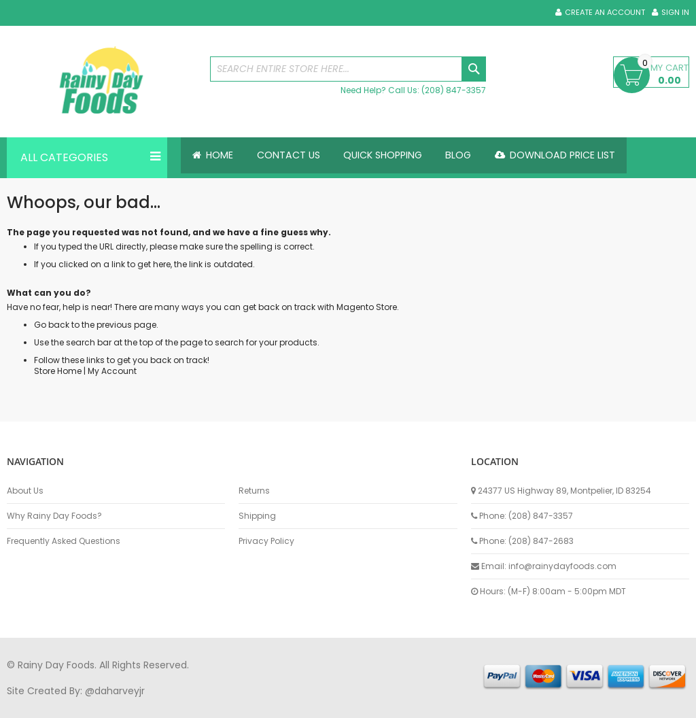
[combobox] (348, 69)
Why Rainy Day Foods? (54, 516)
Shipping (257, 516)
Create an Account (605, 12)
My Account (112, 371)
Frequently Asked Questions (63, 541)
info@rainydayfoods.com (562, 566)
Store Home (58, 371)
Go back (51, 324)
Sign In (675, 12)
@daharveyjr (115, 691)
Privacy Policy (266, 541)
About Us (25, 490)
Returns (254, 490)
